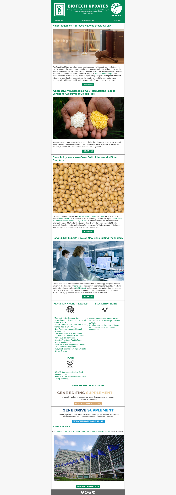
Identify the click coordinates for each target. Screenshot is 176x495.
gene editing (78, 286)
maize (87, 216)
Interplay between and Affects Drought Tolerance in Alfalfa (104, 321)
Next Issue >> (118, 21)
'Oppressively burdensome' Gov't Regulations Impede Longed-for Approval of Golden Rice (70, 320)
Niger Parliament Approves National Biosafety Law (82, 25)
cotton (93, 216)
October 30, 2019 (88, 21)
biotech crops (64, 218)
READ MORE (88, 84)
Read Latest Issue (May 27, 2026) (88, 404)
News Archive (79, 385)
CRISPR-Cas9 (80, 288)
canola (102, 216)
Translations (96, 385)
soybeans (80, 216)
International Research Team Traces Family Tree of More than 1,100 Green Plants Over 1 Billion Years (69, 335)
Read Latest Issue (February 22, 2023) (88, 421)
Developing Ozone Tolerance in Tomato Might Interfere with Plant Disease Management (104, 327)
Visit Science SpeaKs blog (88, 486)
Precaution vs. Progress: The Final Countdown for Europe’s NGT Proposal (82, 431)
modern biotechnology (103, 74)
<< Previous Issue (58, 21)
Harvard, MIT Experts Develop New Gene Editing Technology (88, 238)
